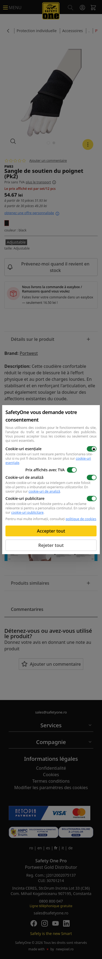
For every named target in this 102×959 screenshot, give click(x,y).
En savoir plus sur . (48, 460)
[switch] (92, 449)
